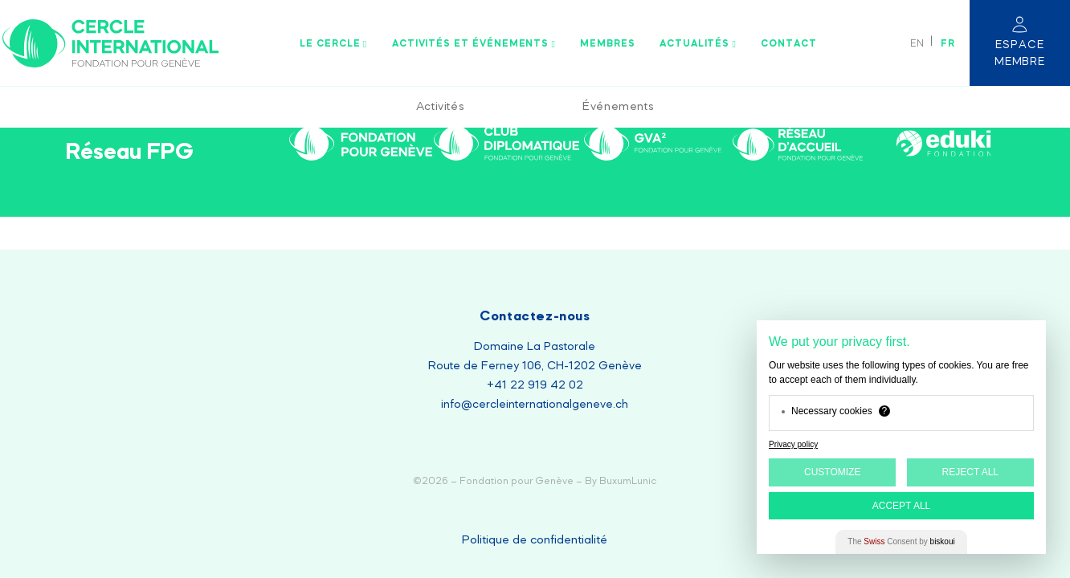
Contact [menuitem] (789, 43)
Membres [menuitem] (607, 43)
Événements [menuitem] (618, 106)
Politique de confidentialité (534, 539)
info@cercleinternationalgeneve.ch (534, 404)
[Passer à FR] (948, 43)
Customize (832, 472)
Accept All (901, 505)
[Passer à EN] (917, 43)
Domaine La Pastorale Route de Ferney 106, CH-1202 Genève (535, 355)
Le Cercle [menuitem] (330, 43)
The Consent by (900, 541)
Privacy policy (793, 444)
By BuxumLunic (620, 480)
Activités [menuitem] (440, 106)
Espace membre (1020, 52)
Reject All (970, 472)
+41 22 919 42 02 (535, 384)
